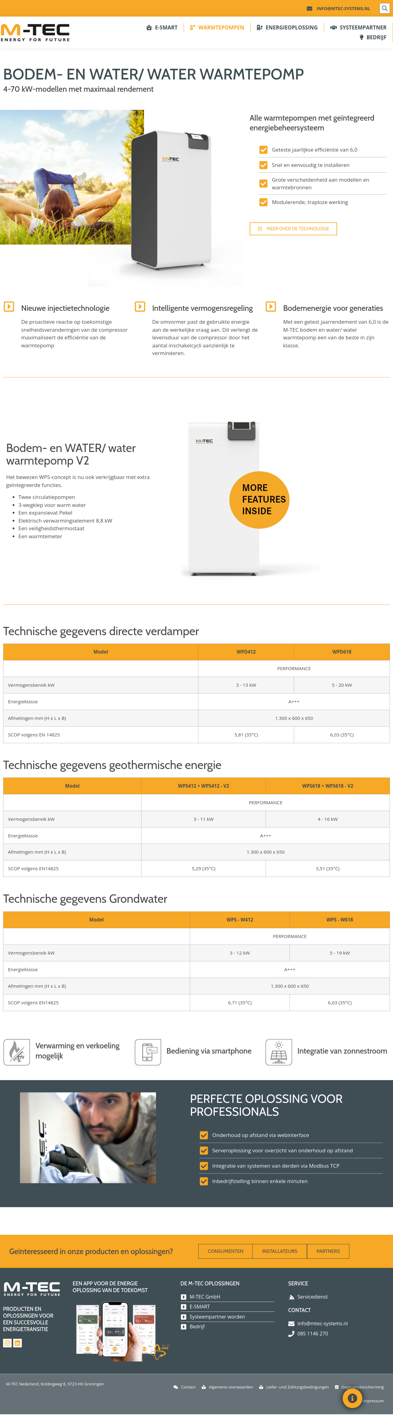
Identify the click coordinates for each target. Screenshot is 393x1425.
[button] (384, 8)
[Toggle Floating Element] (352, 1398)
